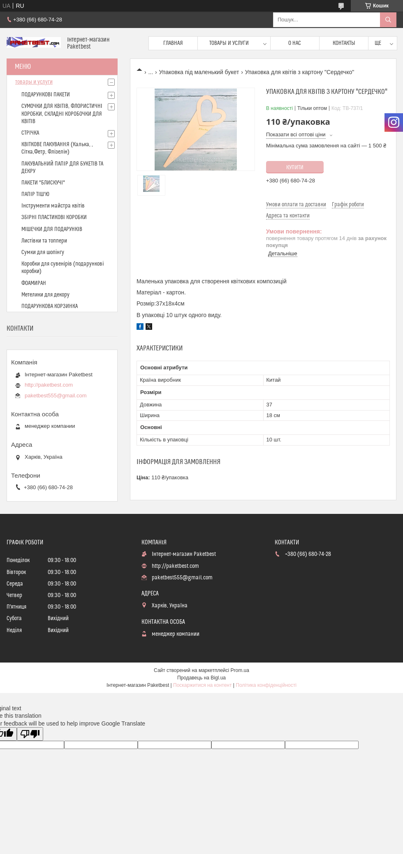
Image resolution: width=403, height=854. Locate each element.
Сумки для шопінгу (42, 252)
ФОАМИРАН (33, 283)
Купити (294, 167)
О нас (294, 43)
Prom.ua (240, 670)
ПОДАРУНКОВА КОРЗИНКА (49, 306)
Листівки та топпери (44, 241)
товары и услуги (34, 82)
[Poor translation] (30, 734)
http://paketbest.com (49, 385)
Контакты (344, 43)
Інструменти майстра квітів (53, 206)
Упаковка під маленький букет (199, 72)
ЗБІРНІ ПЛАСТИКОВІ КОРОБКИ (54, 217)
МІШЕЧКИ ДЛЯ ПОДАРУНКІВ (51, 229)
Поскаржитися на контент (202, 685)
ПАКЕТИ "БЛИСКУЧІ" (43, 183)
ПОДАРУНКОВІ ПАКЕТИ (45, 94)
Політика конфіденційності (266, 685)
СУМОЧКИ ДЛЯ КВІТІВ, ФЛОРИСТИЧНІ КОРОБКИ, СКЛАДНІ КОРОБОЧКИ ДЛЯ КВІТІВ (61, 113)
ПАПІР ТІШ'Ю (35, 194)
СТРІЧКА (30, 133)
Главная (173, 43)
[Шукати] (388, 19)
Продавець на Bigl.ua (201, 678)
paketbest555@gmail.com (56, 395)
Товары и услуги (229, 43)
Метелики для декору (45, 295)
